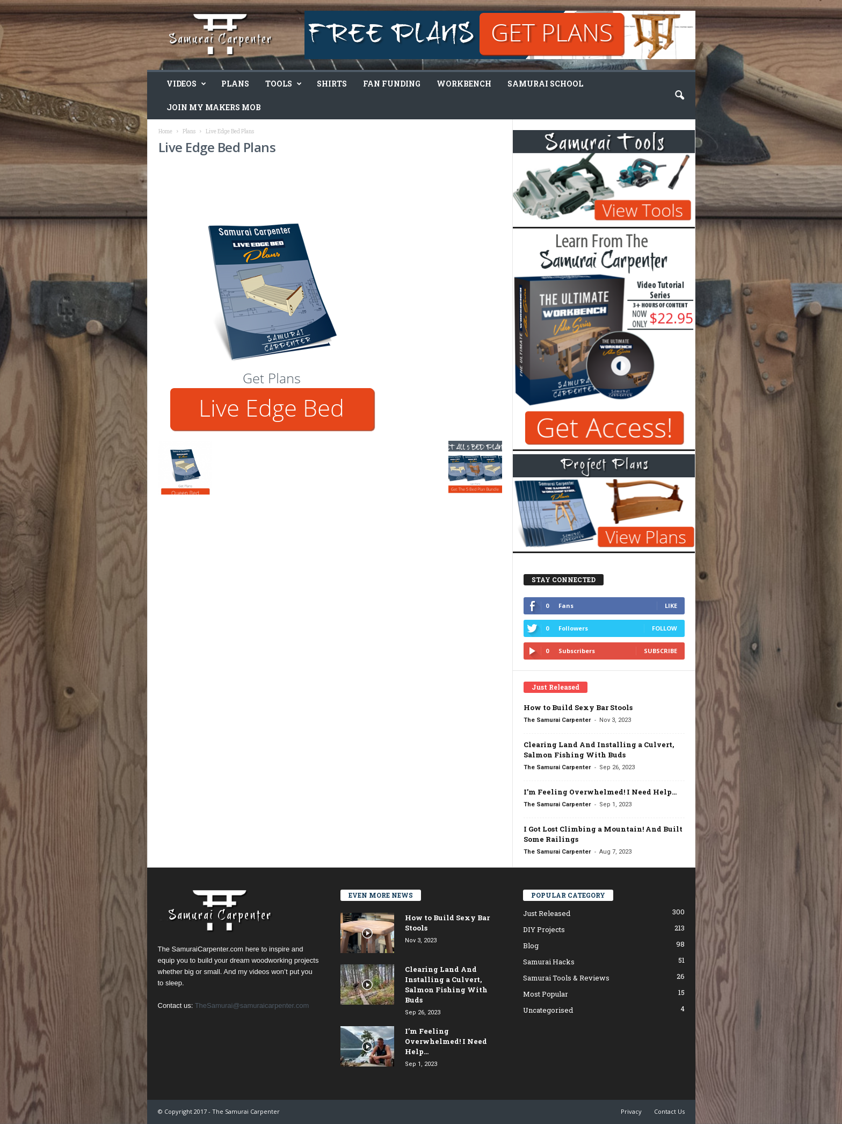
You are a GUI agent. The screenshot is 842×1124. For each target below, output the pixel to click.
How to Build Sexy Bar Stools (578, 707)
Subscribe (660, 651)
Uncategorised (548, 1010)
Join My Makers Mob (213, 107)
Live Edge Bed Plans (217, 147)
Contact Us (669, 1111)
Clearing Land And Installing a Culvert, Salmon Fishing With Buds (599, 750)
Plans (235, 83)
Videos (186, 84)
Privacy (631, 1111)
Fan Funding (391, 83)
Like (671, 606)
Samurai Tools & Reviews (566, 978)
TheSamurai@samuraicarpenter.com (252, 1005)
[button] (679, 96)
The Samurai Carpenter (557, 720)
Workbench (464, 83)
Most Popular (545, 994)
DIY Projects (544, 929)
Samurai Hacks (549, 962)
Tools (283, 84)
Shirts (332, 83)
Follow (664, 628)
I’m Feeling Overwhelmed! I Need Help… (600, 792)
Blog (531, 945)
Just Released (546, 913)
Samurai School (545, 83)
